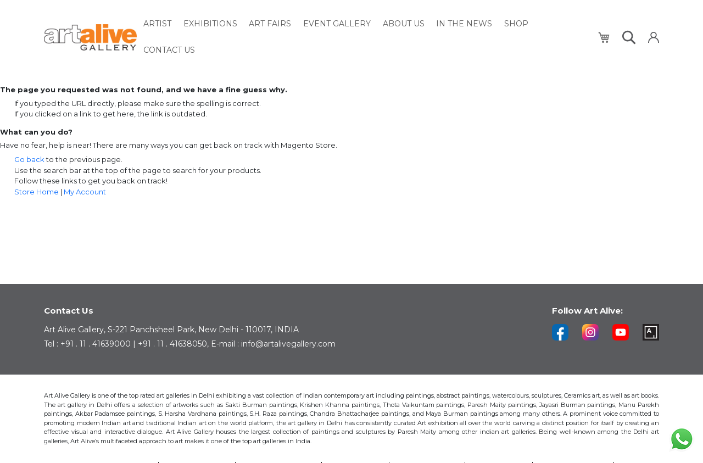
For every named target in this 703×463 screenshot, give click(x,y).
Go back (29, 159)
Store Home (36, 191)
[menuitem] (160, 24)
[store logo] (90, 24)
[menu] (367, 24)
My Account (85, 191)
